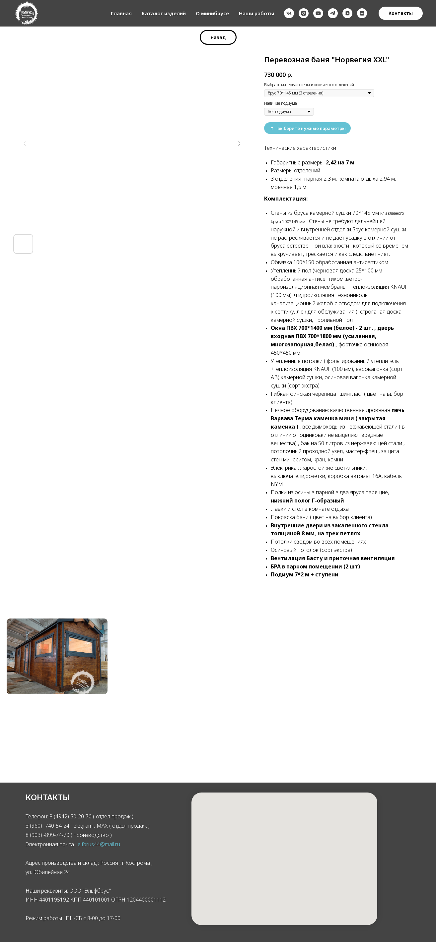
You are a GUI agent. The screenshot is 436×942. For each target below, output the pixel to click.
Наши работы (256, 13)
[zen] (362, 13)
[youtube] (318, 13)
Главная (121, 13)
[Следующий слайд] (239, 143)
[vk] (289, 13)
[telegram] (333, 13)
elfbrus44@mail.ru (99, 844)
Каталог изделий (164, 13)
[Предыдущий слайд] (25, 143)
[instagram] (304, 13)
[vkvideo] (347, 13)
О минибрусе (212, 13)
